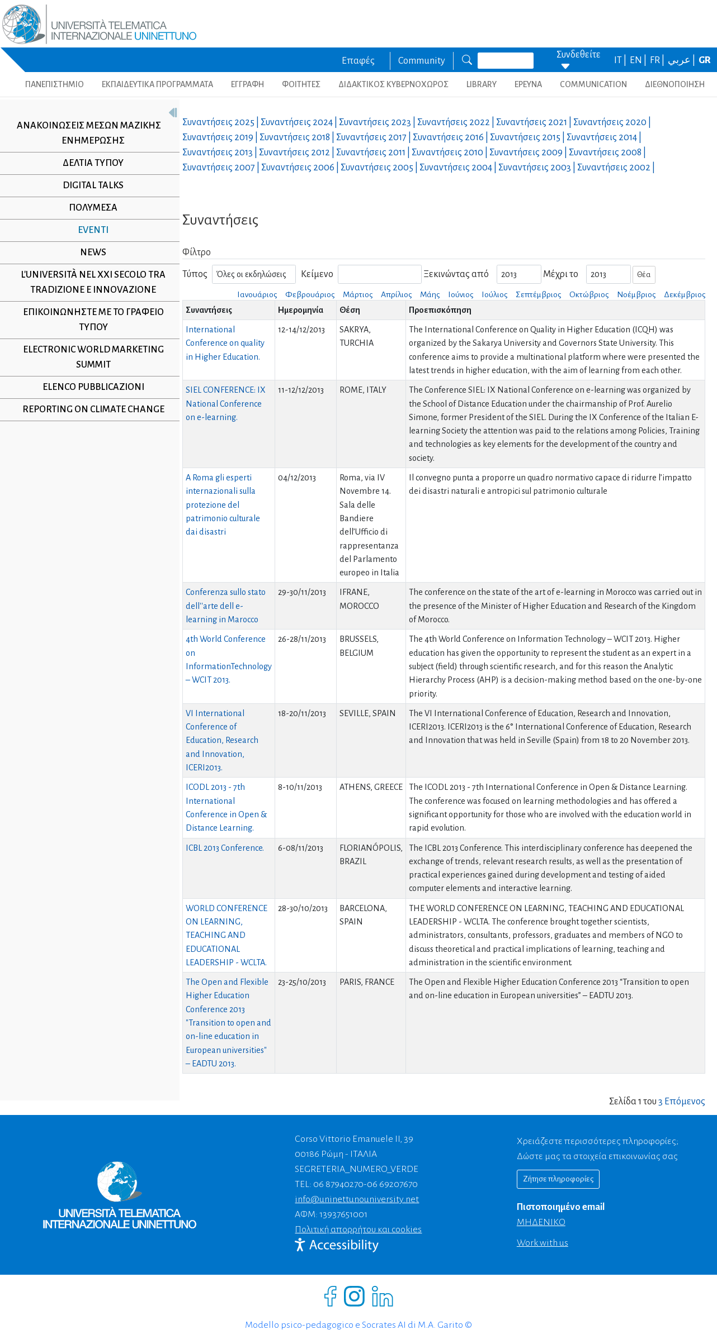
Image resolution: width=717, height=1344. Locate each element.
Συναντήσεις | (221, 122)
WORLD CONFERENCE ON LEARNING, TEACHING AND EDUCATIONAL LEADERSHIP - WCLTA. (226, 935)
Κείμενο (317, 274)
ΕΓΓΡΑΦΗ (247, 84)
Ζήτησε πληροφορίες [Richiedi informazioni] (558, 1179)
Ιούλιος (494, 294)
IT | (621, 60)
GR (705, 60)
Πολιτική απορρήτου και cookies (358, 1229)
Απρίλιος (396, 294)
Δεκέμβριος (684, 294)
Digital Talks (89, 185)
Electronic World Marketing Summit (88, 357)
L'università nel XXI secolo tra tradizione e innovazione (89, 282)
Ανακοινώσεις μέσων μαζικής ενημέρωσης (85, 133)
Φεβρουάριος (309, 294)
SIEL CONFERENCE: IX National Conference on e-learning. (226, 403)
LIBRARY (481, 84)
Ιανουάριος (257, 294)
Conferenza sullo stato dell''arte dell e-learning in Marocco (226, 606)
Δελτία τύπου (89, 163)
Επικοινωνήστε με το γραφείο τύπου (88, 319)
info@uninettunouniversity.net (357, 1199)
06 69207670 (392, 1184)
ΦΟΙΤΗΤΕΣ (301, 84)
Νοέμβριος (636, 294)
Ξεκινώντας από (456, 274)
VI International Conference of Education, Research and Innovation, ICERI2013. (222, 740)
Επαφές (358, 61)
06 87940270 (338, 1184)
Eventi (89, 230)
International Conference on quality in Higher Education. (225, 343)
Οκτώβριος (588, 294)
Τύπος (194, 274)
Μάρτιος (357, 294)
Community (421, 61)
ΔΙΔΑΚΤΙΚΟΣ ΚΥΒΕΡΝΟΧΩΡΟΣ (393, 84)
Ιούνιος (460, 294)
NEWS (89, 252)
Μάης (430, 294)
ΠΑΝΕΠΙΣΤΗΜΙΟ (54, 84)
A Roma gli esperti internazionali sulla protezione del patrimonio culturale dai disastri (223, 504)
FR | (658, 60)
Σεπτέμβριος (538, 294)
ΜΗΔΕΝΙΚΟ (541, 1222)
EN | (639, 60)
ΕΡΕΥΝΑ (528, 84)
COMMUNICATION (593, 84)
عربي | (682, 60)
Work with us (542, 1243)
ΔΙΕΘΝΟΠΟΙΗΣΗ (675, 84)
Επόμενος (684, 1102)
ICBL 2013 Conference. (225, 847)
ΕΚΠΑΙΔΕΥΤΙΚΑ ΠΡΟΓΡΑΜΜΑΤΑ (157, 84)
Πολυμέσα (89, 208)
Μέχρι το (560, 274)
